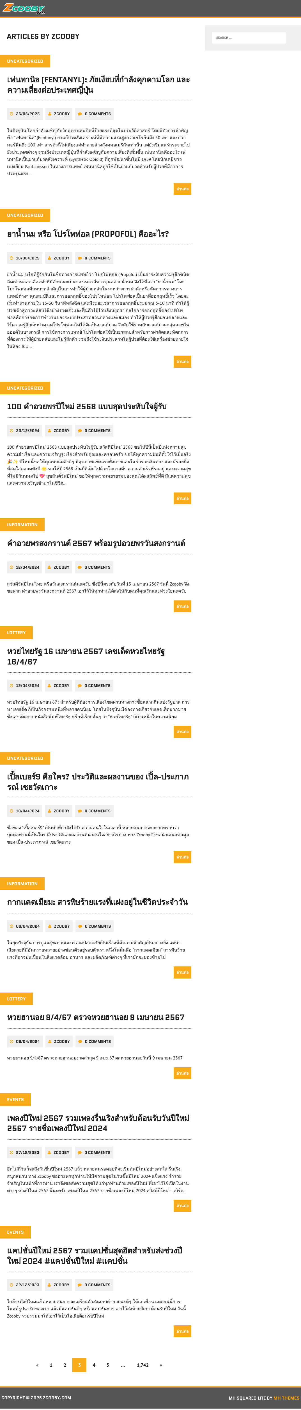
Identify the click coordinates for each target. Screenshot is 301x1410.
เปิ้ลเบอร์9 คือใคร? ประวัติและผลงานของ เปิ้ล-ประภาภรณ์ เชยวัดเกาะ (97, 783)
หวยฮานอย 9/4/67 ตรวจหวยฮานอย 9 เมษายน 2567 (96, 1018)
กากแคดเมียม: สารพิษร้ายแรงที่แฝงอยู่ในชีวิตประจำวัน (97, 903)
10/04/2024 (28, 812)
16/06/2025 (28, 259)
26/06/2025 (28, 115)
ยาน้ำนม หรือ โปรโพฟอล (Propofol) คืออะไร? (88, 235)
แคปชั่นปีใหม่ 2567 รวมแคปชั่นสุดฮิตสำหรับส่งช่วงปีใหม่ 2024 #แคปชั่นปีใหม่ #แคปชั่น (94, 1257)
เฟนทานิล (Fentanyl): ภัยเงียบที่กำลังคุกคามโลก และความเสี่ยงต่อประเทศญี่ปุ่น (98, 86)
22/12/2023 (27, 1286)
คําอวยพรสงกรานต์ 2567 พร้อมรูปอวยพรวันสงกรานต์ (96, 545)
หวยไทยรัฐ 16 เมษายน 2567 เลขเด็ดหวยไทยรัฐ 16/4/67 (86, 657)
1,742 (145, 1366)
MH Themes (287, 1399)
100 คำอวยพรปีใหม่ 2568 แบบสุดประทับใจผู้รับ (87, 408)
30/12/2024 (28, 432)
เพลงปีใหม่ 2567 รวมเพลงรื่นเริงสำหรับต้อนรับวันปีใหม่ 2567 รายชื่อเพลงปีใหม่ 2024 (98, 1124)
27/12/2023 (27, 1153)
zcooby (62, 115)
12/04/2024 (27, 569)
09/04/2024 (28, 927)
